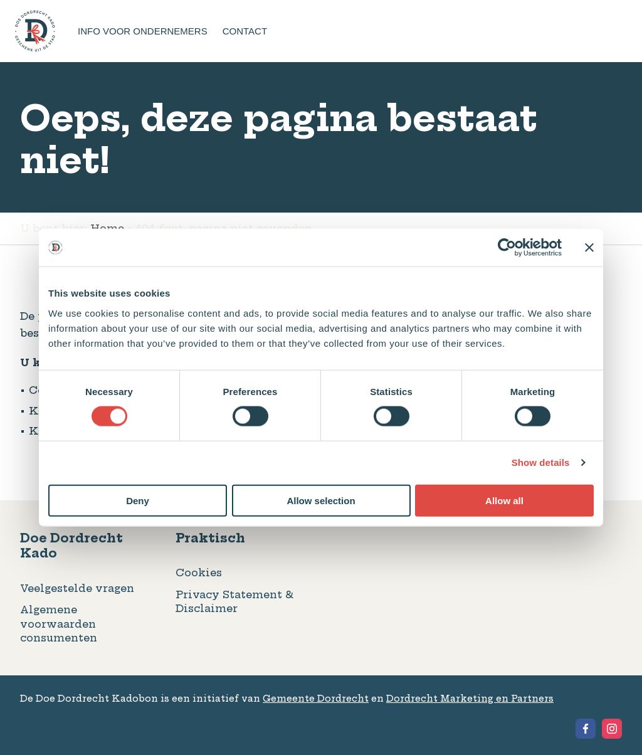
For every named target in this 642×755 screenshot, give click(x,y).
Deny (137, 500)
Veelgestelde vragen (77, 588)
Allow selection (321, 500)
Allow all (504, 500)
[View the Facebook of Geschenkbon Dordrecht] (586, 729)
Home (107, 228)
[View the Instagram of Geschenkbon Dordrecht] (612, 729)
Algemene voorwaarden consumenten (58, 623)
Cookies (199, 572)
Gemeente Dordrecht (316, 698)
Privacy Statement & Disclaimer (234, 601)
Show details (541, 462)
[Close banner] (589, 247)
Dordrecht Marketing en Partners (470, 698)
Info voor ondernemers (143, 31)
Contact (245, 31)
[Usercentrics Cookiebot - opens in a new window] (507, 247)
